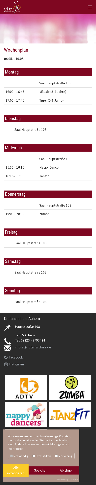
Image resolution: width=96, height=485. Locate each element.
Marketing (63, 456)
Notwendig (19, 456)
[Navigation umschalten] (90, 7)
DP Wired (73, 479)
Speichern (41, 470)
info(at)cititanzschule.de (33, 347)
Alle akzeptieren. (16, 470)
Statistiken (42, 456)
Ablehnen (66, 470)
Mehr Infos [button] (16, 449)
